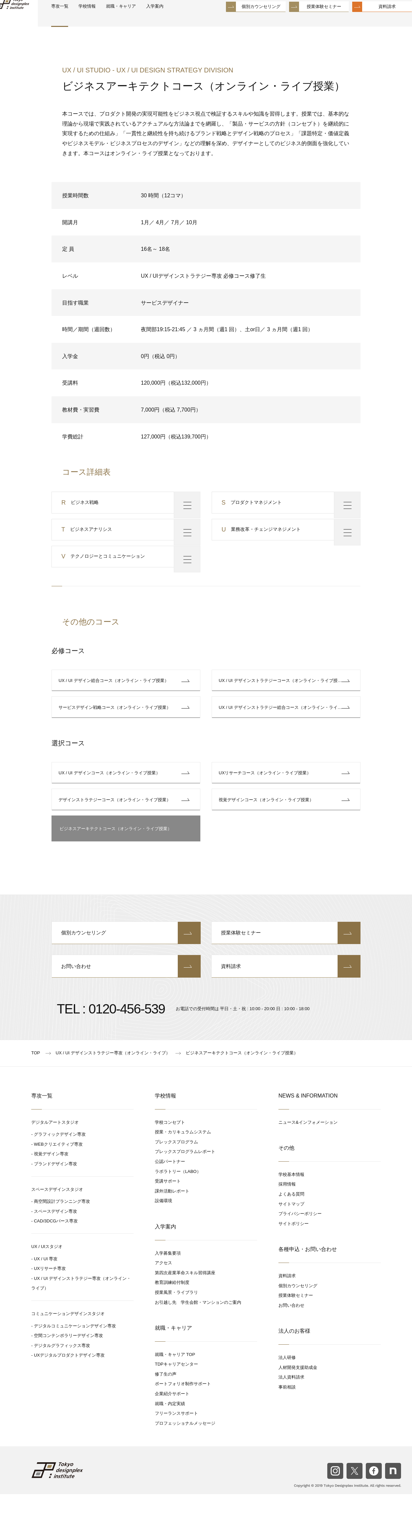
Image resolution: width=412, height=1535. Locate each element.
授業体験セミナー (308, 19)
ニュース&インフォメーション (308, 1162)
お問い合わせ (126, 1006)
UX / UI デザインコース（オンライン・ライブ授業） (110, 800)
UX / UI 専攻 (46, 1299)
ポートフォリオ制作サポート (183, 1424)
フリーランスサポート (176, 1453)
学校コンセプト (170, 1162)
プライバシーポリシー (300, 1254)
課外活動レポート (172, 1231)
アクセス (163, 1303)
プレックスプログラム (176, 1182)
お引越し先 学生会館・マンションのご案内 (198, 1342)
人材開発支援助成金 (297, 1407)
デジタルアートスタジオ (55, 1162)
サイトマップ (291, 1244)
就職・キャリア (153, 20)
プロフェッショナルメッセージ (185, 1463)
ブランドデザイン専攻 (55, 1204)
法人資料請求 (291, 1417)
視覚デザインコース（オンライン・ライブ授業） (267, 831)
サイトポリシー (293, 1264)
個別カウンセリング (245, 19)
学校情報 (113, 20)
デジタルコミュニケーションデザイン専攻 (75, 1366)
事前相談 (287, 1427)
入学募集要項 (168, 1293)
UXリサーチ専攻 (50, 1308)
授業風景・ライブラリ (176, 1332)
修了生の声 (165, 1414)
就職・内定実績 (170, 1444)
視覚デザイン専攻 (51, 1194)
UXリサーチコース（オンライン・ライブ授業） (266, 800)
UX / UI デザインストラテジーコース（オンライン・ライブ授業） (284, 698)
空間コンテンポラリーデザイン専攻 (68, 1376)
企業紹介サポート (172, 1434)
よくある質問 (291, 1234)
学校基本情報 (291, 1214)
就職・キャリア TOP (175, 1394)
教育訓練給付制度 (172, 1322)
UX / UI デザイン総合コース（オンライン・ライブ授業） (115, 698)
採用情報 (287, 1224)
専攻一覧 (82, 20)
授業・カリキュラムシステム (183, 1172)
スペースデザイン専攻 (55, 1251)
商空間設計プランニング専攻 (62, 1241)
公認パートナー (170, 1201)
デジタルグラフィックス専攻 (62, 1386)
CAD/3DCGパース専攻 (56, 1261)
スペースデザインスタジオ (57, 1229)
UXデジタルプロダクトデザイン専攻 (69, 1395)
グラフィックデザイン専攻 (60, 1174)
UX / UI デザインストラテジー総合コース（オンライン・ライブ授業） (288, 729)
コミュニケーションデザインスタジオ (68, 1354)
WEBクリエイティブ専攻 (58, 1184)
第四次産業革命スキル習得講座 (185, 1313)
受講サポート (168, 1221)
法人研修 (287, 1397)
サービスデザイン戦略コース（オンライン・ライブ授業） (116, 729)
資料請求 (371, 19)
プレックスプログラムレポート (185, 1192)
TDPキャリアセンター (176, 1404)
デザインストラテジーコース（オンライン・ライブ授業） (116, 831)
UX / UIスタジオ (46, 1287)
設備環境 (163, 1241)
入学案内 (192, 20)
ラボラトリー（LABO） (178, 1211)
